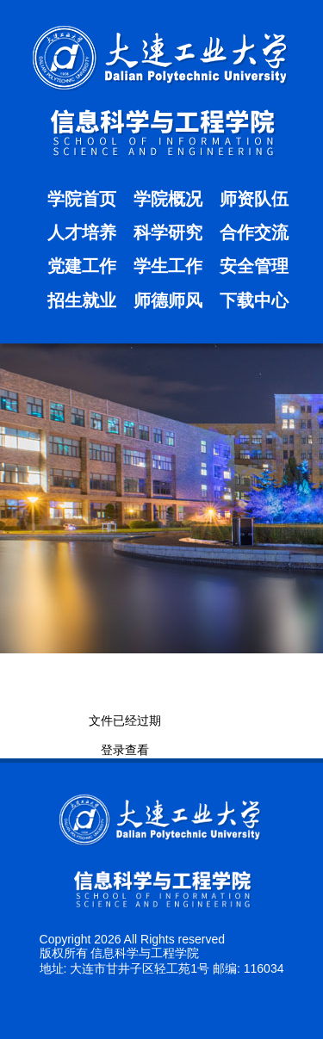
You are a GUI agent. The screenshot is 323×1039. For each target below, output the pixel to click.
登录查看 (125, 750)
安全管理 (254, 266)
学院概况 (168, 198)
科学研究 (168, 232)
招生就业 (81, 300)
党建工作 (81, 266)
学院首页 (81, 198)
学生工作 (168, 266)
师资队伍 (254, 198)
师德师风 (168, 300)
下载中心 (254, 300)
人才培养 (81, 232)
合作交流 (254, 232)
